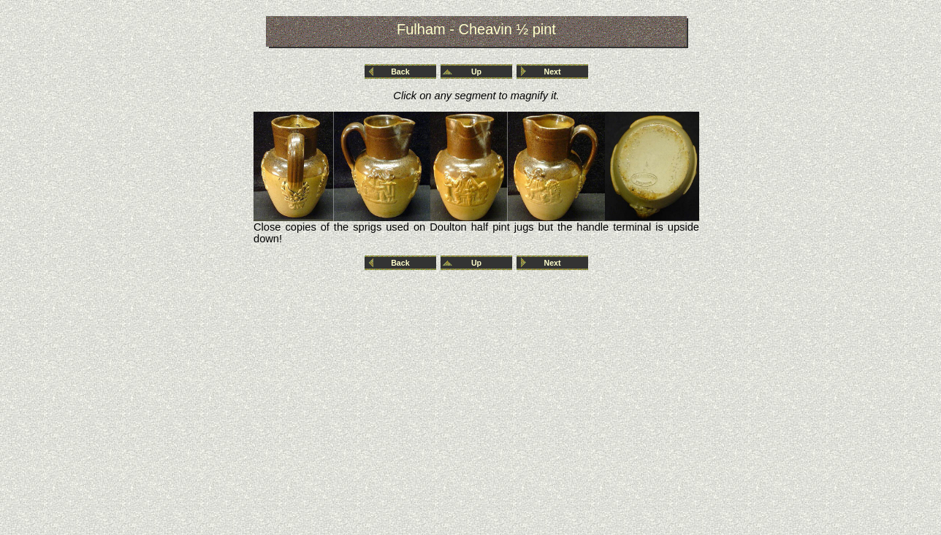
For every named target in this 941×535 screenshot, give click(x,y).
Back (400, 71)
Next (552, 71)
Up (476, 71)
